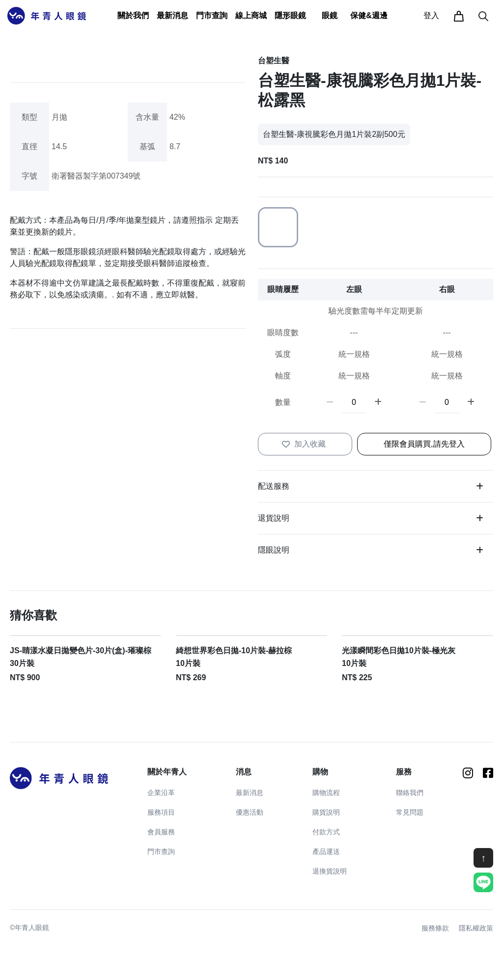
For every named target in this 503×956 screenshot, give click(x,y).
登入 (431, 15)
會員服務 (161, 832)
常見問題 (409, 812)
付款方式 (326, 832)
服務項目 (161, 812)
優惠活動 (249, 812)
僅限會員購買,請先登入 (424, 444)
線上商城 (251, 15)
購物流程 (326, 793)
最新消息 (249, 793)
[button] (133, 15)
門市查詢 (211, 15)
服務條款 (435, 928)
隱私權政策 (476, 928)
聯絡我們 (409, 793)
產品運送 (326, 851)
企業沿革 (161, 793)
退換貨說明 (329, 871)
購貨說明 (326, 812)
